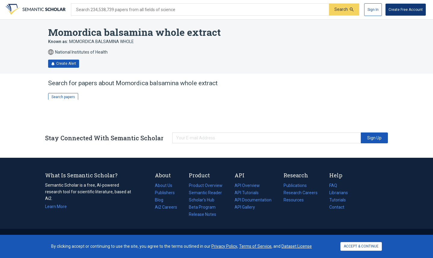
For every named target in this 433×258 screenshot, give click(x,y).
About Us (163, 185)
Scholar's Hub (201, 199)
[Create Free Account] (405, 10)
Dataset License (296, 246)
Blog (161, 200)
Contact (336, 207)
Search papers (63, 97)
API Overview (247, 185)
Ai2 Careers (166, 207)
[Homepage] (35, 9)
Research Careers (301, 192)
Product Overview (206, 185)
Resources (294, 200)
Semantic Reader (205, 192)
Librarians (338, 192)
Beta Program (202, 207)
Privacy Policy (224, 246)
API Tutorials (247, 192)
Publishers (165, 192)
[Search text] (200, 9)
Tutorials (337, 199)
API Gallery (245, 207)
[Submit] (344, 9)
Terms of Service (255, 246)
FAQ (333, 185)
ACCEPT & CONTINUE (361, 246)
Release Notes (202, 214)
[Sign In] (373, 9)
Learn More (56, 206)
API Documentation (253, 200)
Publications (295, 185)
